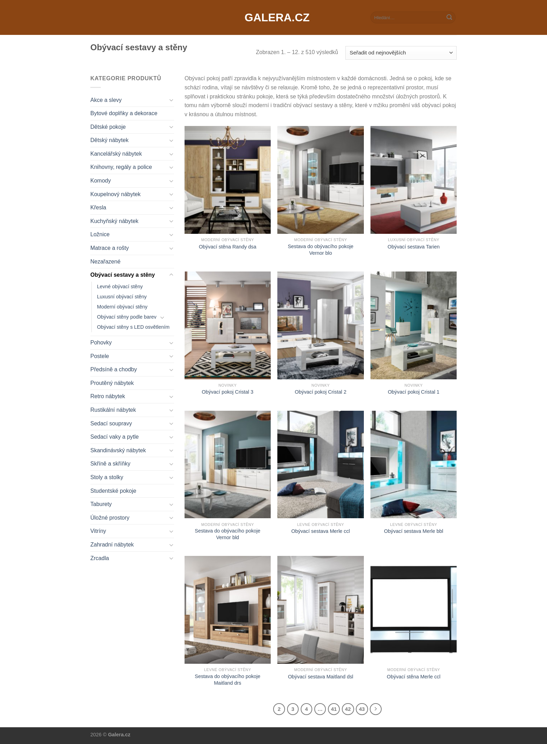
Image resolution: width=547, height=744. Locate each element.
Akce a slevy (106, 100)
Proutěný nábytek (112, 383)
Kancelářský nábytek (116, 154)
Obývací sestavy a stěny (122, 275)
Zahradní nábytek (112, 545)
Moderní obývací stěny (122, 307)
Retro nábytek (107, 396)
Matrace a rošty (109, 248)
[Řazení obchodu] (401, 53)
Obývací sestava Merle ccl (320, 531)
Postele (99, 356)
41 (334, 709)
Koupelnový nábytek (115, 194)
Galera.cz (273, 17)
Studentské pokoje (113, 491)
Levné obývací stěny (120, 286)
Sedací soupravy (111, 423)
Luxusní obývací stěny (122, 296)
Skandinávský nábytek (118, 450)
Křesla (98, 207)
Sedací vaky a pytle (114, 437)
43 (362, 709)
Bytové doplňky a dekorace (123, 113)
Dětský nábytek (109, 140)
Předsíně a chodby (113, 369)
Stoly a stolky (106, 477)
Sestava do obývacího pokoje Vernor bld (227, 534)
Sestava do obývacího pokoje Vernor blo (320, 250)
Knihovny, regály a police (121, 167)
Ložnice (100, 234)
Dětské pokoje (108, 127)
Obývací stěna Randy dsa (227, 247)
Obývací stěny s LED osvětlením (133, 327)
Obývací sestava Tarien (414, 247)
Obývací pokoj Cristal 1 (414, 392)
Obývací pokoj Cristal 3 (227, 392)
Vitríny (98, 531)
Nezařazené (105, 262)
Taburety (101, 504)
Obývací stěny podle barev (126, 317)
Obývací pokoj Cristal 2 (320, 392)
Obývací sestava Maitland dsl (320, 676)
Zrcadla (99, 558)
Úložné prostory (109, 518)
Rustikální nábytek (113, 410)
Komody (100, 181)
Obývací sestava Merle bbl (413, 531)
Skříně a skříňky (110, 464)
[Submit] (449, 17)
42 (348, 709)
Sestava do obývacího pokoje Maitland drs (227, 680)
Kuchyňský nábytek (114, 221)
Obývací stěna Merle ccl (414, 676)
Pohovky (101, 342)
